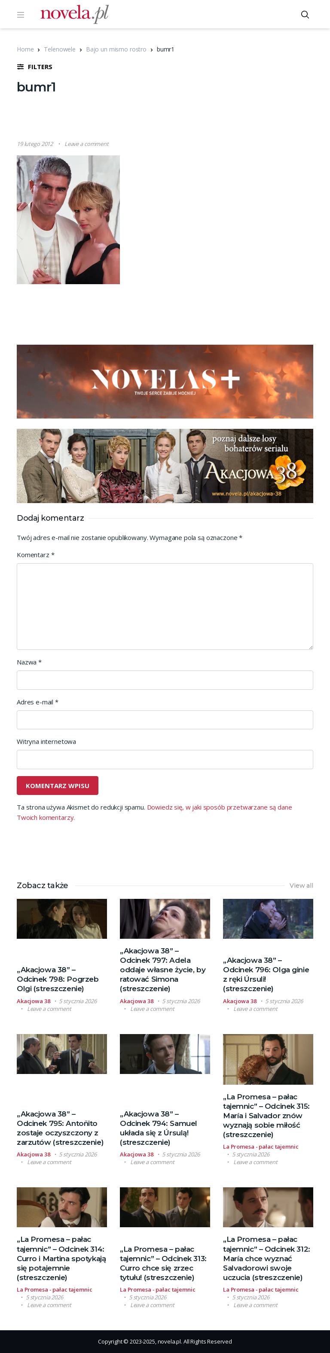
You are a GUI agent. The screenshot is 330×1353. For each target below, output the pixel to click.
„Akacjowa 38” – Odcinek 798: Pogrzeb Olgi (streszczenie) (58, 979)
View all (301, 885)
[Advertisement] (173, 118)
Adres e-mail (37, 702)
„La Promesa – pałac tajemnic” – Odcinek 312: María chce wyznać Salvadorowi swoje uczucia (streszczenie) (266, 1258)
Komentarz (35, 554)
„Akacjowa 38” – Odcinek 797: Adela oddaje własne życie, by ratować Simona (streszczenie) (162, 969)
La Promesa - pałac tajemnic (261, 1146)
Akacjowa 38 (33, 1001)
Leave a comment (86, 144)
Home (25, 49)
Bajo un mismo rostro (116, 49)
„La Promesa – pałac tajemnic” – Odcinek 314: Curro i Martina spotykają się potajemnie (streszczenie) (61, 1258)
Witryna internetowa (46, 741)
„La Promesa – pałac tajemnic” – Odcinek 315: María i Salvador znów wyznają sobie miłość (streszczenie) (266, 1115)
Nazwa (29, 662)
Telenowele (60, 49)
